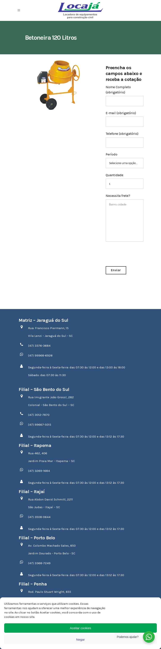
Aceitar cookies (80, 628)
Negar (80, 639)
